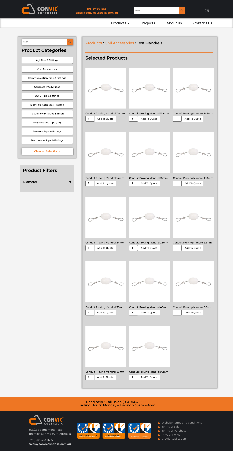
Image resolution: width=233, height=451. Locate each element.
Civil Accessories (47, 69)
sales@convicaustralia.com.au (97, 12)
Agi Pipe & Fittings (47, 60)
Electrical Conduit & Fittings (47, 104)
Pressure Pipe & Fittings (47, 131)
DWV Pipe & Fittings (47, 95)
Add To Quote (105, 118)
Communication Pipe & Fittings (47, 78)
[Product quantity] (89, 119)
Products (93, 43)
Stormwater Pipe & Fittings (47, 140)
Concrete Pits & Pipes (47, 87)
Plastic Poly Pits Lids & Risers (47, 113)
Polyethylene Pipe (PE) (47, 122)
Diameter (47, 182)
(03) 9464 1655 (97, 8)
